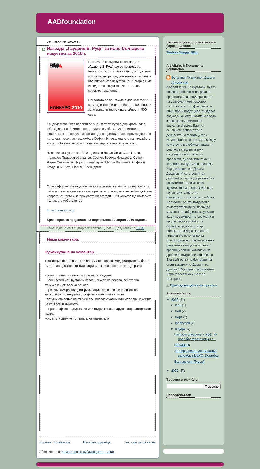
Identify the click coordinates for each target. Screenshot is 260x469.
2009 (175, 370)
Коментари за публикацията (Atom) (88, 452)
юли (178, 305)
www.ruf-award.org (60, 210)
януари (181, 329)
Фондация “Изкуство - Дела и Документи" (193, 80)
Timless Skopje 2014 (182, 52)
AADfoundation (71, 21)
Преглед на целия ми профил (193, 285)
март (179, 317)
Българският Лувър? (189, 361)
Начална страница (97, 442)
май (178, 311)
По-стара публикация (140, 442)
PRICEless (182, 345)
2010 (175, 300)
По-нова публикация (54, 442)
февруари (183, 323)
